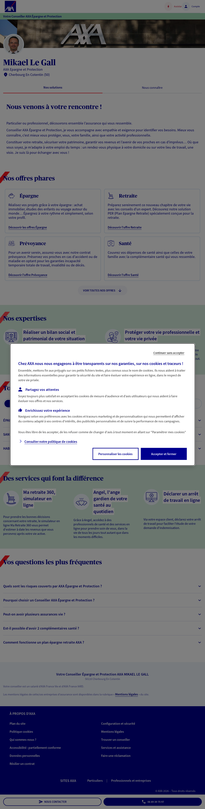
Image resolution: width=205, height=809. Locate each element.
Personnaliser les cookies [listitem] (115, 454)
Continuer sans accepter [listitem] (168, 353)
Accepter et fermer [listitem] (163, 454)
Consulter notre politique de (50, 441)
